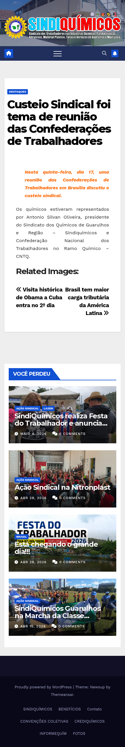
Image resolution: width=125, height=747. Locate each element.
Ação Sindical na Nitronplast (62, 487)
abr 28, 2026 (33, 498)
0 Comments (72, 434)
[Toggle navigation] (57, 53)
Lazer (48, 408)
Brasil (21, 536)
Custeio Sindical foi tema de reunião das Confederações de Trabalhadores (59, 122)
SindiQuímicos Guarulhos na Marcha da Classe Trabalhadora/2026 (57, 615)
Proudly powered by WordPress (44, 687)
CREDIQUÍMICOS (89, 721)
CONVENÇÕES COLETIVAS (44, 721)
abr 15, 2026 (33, 626)
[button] (104, 53)
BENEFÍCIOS (69, 709)
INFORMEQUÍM (53, 733)
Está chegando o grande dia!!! (56, 548)
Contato (94, 709)
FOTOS (79, 733)
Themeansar (62, 694)
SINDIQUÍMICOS (37, 709)
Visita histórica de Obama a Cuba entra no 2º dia (39, 297)
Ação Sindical (27, 408)
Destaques (17, 91)
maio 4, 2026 (33, 434)
